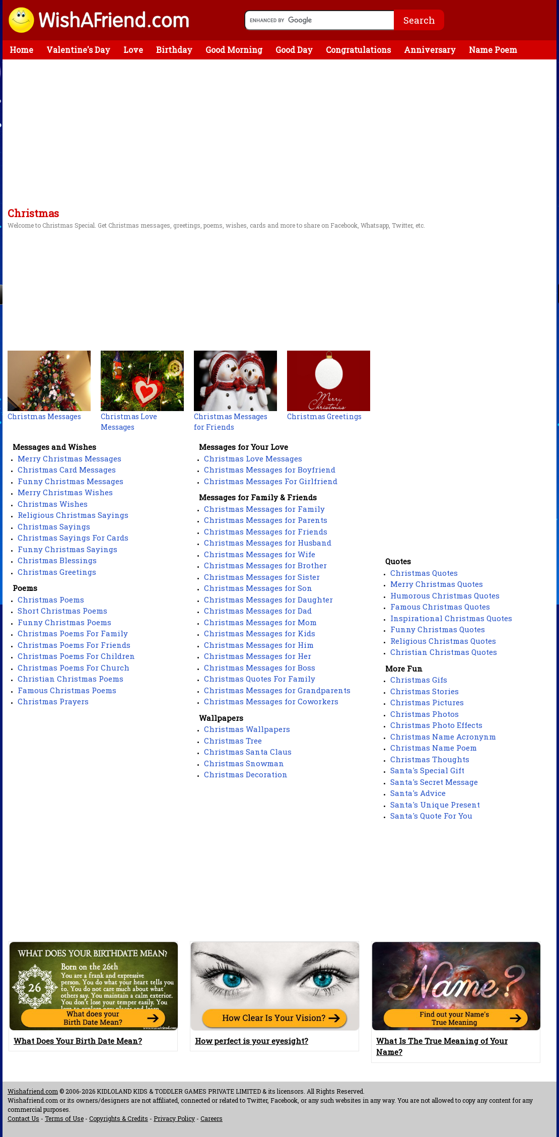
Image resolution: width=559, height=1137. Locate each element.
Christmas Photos (424, 714)
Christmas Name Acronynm (443, 736)
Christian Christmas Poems (70, 679)
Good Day (294, 49)
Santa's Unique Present (435, 804)
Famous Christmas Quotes (440, 606)
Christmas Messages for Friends (265, 531)
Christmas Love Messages (253, 458)
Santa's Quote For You (431, 816)
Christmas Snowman (244, 763)
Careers (211, 1118)
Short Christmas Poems (62, 611)
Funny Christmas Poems (64, 622)
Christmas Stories (424, 691)
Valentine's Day (78, 49)
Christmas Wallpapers (247, 729)
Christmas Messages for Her (257, 656)
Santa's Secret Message (434, 782)
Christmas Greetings (57, 572)
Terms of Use (64, 1118)
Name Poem (493, 49)
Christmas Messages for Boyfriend (269, 469)
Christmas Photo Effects (436, 725)
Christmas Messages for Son (258, 588)
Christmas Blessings (57, 560)
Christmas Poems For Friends (74, 645)
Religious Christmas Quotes (443, 641)
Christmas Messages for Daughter (268, 599)
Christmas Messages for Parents (265, 520)
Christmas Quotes (424, 573)
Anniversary (430, 49)
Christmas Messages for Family (264, 509)
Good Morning (233, 49)
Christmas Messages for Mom (260, 622)
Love (133, 49)
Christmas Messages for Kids (259, 633)
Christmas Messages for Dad (258, 611)
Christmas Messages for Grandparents (277, 690)
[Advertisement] (279, 135)
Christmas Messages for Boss (259, 667)
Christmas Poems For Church (73, 667)
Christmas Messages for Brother (265, 565)
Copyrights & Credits (118, 1118)
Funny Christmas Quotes (437, 629)
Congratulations (358, 49)
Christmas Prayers (53, 701)
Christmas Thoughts (429, 759)
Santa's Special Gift (427, 770)
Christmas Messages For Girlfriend (270, 481)
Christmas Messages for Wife (259, 554)
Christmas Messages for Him (259, 645)
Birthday (174, 49)
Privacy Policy (174, 1118)
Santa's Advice (418, 793)
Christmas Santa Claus (248, 752)
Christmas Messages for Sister (262, 577)
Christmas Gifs (418, 680)
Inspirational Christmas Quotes (451, 618)
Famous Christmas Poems (67, 690)
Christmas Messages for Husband (267, 543)
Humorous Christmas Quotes (445, 595)
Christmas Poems (51, 599)
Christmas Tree (233, 740)
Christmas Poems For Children (76, 656)
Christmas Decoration (246, 774)
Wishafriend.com (33, 1091)
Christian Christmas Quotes (443, 652)
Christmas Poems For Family (73, 633)
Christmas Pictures (427, 702)
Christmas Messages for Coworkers (271, 701)
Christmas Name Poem (433, 748)
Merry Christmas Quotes (436, 584)
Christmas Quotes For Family (259, 679)
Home (21, 49)
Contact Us (23, 1118)
